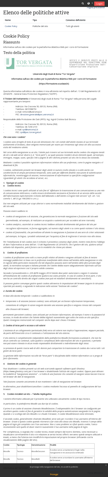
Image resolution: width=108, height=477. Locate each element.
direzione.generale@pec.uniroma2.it (37, 114)
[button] (90, 3)
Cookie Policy (11, 26)
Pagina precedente (96, 7)
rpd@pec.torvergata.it (30, 132)
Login (99, 3)
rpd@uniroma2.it (30, 129)
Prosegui (54, 474)
